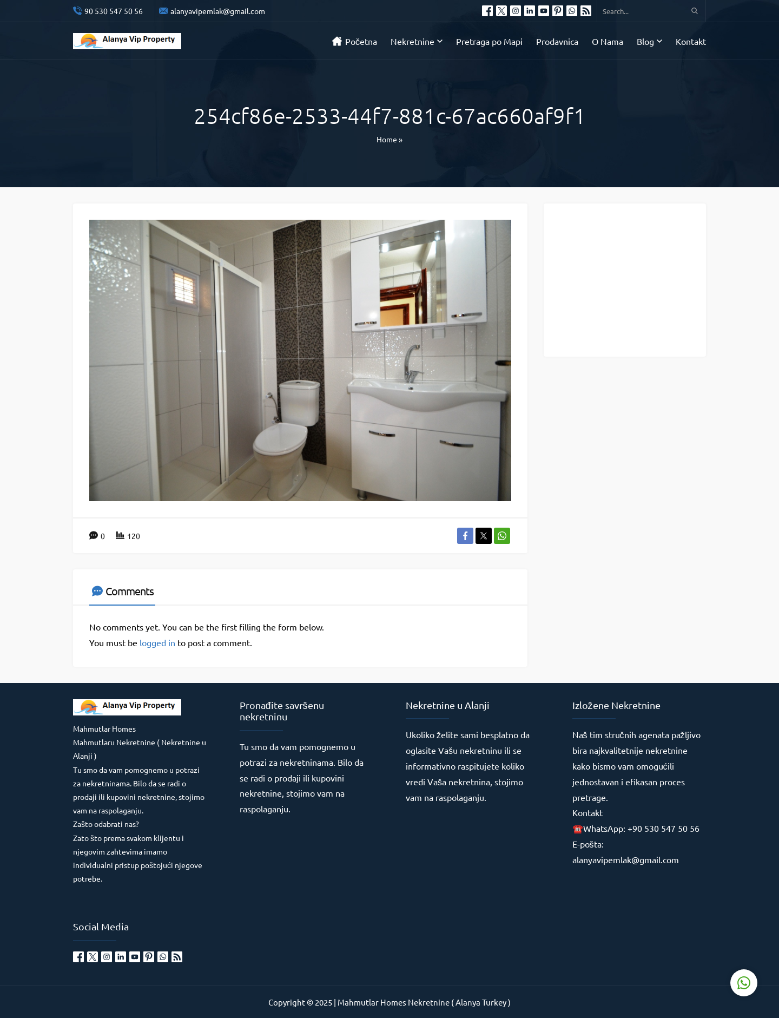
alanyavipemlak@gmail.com (217, 11)
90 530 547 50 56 (113, 11)
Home (387, 139)
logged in (157, 642)
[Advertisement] (633, 279)
